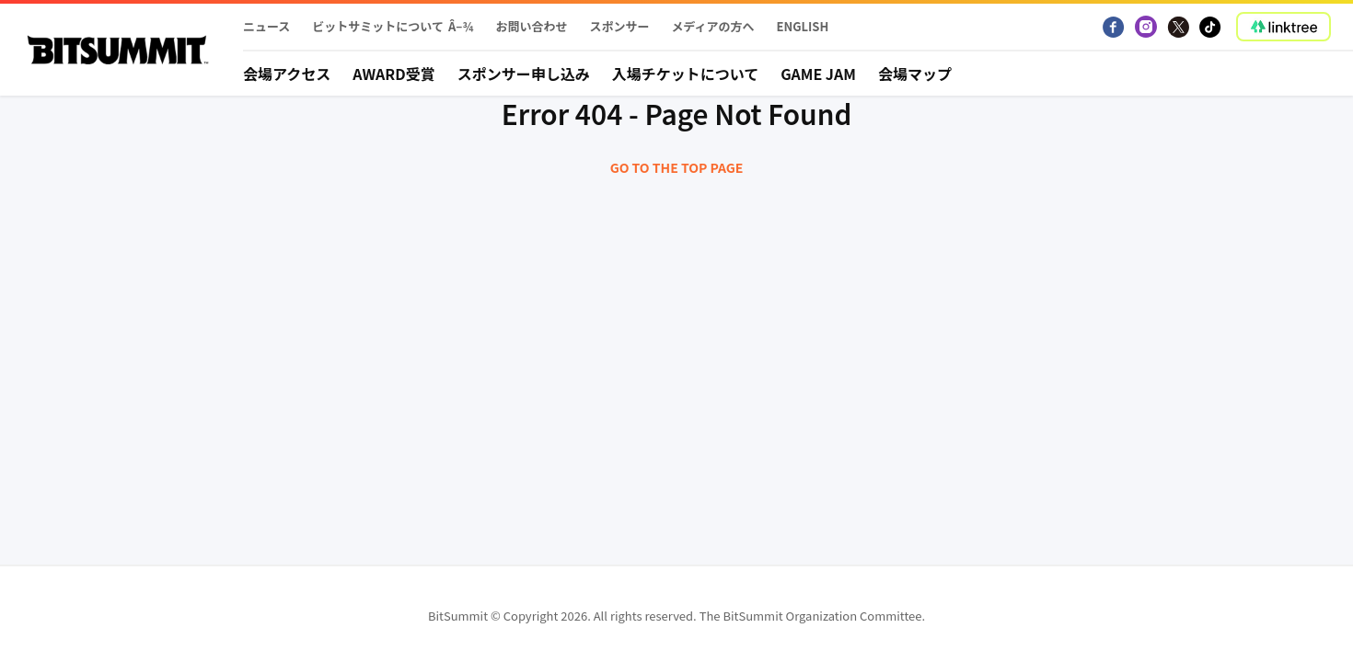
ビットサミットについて (378, 26)
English (803, 26)
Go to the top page (677, 167)
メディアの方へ (712, 26)
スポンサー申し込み (523, 74)
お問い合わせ (531, 26)
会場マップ (915, 74)
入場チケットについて (685, 74)
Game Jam (818, 74)
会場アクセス (286, 74)
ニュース (266, 26)
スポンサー (619, 26)
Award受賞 (394, 74)
